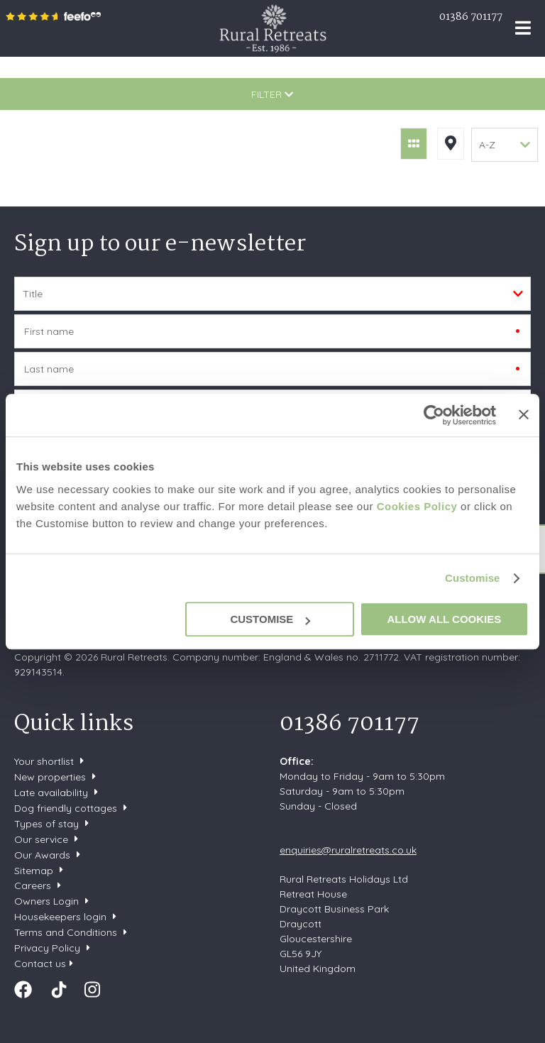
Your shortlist (44, 761)
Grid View (413, 144)
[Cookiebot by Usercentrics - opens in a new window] (434, 415)
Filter (272, 94)
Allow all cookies (444, 619)
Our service (41, 839)
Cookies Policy (417, 506)
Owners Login (46, 901)
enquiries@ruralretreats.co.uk (348, 850)
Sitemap (33, 870)
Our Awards (42, 855)
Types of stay (46, 823)
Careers (32, 885)
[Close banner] (524, 414)
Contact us (40, 963)
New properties (51, 777)
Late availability (51, 792)
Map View (450, 144)
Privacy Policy (47, 948)
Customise (472, 578)
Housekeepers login (60, 916)
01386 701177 (470, 17)
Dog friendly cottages (65, 808)
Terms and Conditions (65, 932)
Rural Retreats (272, 28)
